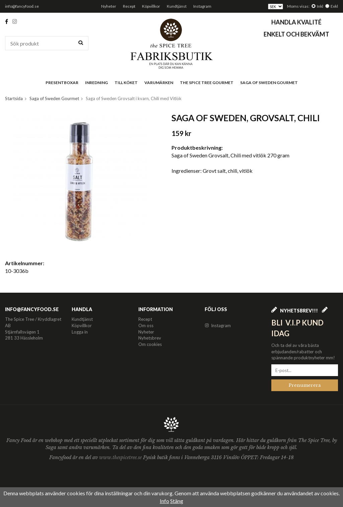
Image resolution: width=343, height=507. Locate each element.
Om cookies (150, 344)
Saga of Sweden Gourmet (269, 82)
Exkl (334, 6)
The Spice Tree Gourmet (206, 82)
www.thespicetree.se (121, 457)
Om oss (145, 325)
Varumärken (158, 82)
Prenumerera (305, 385)
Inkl (320, 6)
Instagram (202, 6)
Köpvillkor (151, 6)
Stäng (176, 501)
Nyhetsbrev (149, 338)
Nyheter (108, 6)
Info (164, 501)
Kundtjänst (177, 6)
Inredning (96, 82)
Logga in (80, 332)
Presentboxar (62, 82)
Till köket (126, 82)
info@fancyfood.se (22, 6)
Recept (129, 6)
